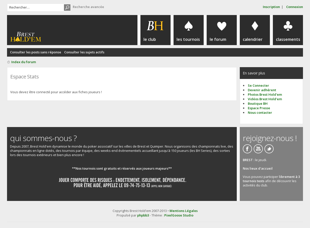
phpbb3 (143, 215)
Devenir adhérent (262, 90)
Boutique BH (258, 103)
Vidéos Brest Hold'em (265, 99)
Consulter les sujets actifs (84, 52)
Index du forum (23, 62)
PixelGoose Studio (178, 215)
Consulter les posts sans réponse (35, 52)
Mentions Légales (184, 210)
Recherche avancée (88, 7)
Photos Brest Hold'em (265, 94)
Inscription (271, 7)
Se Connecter (258, 85)
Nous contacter (260, 112)
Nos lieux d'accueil (258, 168)
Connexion (294, 7)
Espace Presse (259, 108)
